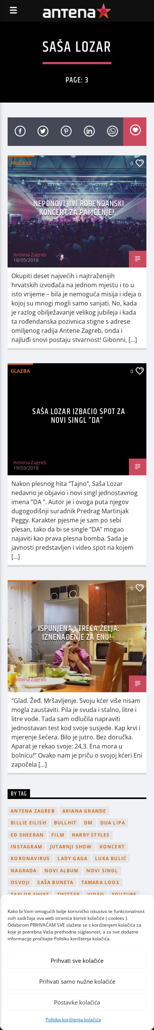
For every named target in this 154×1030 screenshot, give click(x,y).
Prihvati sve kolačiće (77, 960)
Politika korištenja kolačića (73, 1019)
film (57, 835)
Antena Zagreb (29, 254)
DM (88, 823)
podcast (22, 587)
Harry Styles (91, 835)
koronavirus (30, 858)
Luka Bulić (111, 858)
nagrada (24, 870)
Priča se (21, 163)
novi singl (102, 870)
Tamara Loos (100, 882)
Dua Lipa (112, 823)
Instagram (26, 846)
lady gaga (72, 858)
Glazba (20, 370)
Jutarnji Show (71, 846)
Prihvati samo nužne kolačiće (77, 981)
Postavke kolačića (77, 1002)
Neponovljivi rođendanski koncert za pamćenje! (79, 208)
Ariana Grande (84, 811)
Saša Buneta (55, 882)
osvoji (20, 882)
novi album (61, 870)
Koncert (112, 846)
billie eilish (28, 823)
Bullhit (65, 823)
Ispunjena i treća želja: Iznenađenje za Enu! (79, 633)
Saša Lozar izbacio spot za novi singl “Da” (78, 416)
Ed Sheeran (27, 835)
